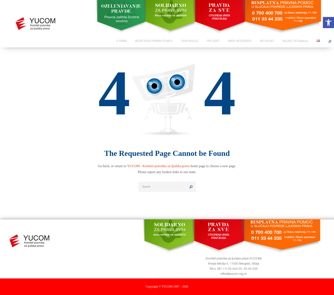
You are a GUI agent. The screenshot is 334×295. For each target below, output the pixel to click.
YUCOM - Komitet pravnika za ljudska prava (158, 166)
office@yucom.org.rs (233, 274)
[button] (328, 22)
